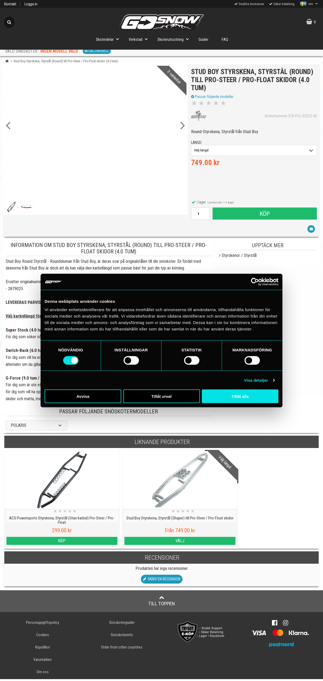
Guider (203, 39)
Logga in (30, 4)
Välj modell (97, 51)
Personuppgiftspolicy (42, 624)
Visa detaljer (256, 380)
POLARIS (18, 427)
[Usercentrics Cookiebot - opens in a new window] (254, 282)
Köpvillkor (42, 649)
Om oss (43, 674)
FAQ (225, 39)
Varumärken (42, 661)
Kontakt (10, 4)
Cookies (42, 637)
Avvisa (83, 396)
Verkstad (140, 39)
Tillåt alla (240, 396)
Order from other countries (121, 649)
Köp (264, 214)
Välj (121, 542)
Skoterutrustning (174, 39)
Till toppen (161, 603)
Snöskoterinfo (122, 637)
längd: (197, 143)
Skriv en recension (161, 581)
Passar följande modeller (213, 97)
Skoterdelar (109, 39)
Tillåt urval (162, 396)
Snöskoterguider (122, 624)
